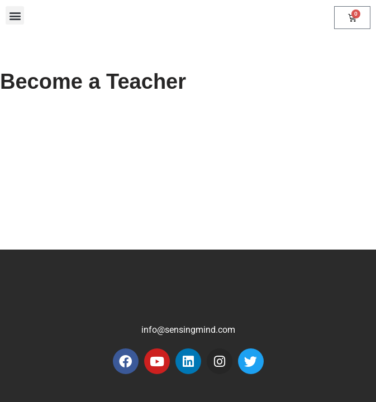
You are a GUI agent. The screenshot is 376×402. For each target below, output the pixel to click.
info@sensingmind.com (188, 329)
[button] (15, 15)
